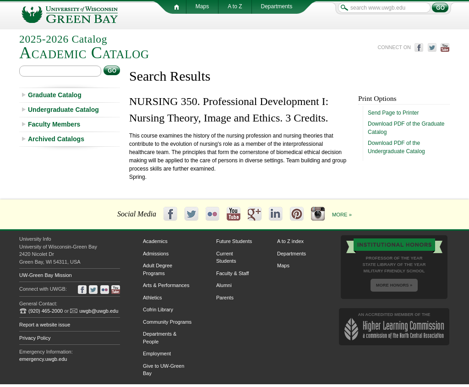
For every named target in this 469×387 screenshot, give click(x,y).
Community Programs (167, 322)
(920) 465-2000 (45, 311)
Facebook (170, 214)
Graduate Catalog (55, 95)
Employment (157, 353)
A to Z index (290, 241)
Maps (283, 265)
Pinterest (297, 214)
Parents (225, 297)
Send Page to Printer (393, 113)
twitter (432, 47)
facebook (419, 47)
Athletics (152, 297)
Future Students (234, 241)
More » (342, 214)
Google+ (255, 214)
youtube (445, 47)
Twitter (191, 214)
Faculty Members (54, 124)
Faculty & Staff (232, 273)
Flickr (212, 214)
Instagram (318, 214)
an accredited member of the (394, 326)
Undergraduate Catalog (63, 109)
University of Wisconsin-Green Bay (78, 14)
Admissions (156, 253)
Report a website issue (44, 324)
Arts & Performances (166, 285)
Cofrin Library (158, 309)
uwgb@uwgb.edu (98, 311)
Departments (291, 253)
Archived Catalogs (56, 139)
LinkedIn (276, 214)
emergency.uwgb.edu (43, 359)
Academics (155, 241)
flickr (104, 289)
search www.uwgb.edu (344, 7)
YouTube (233, 214)
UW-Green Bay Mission (45, 275)
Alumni (224, 285)
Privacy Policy (34, 338)
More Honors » (394, 285)
